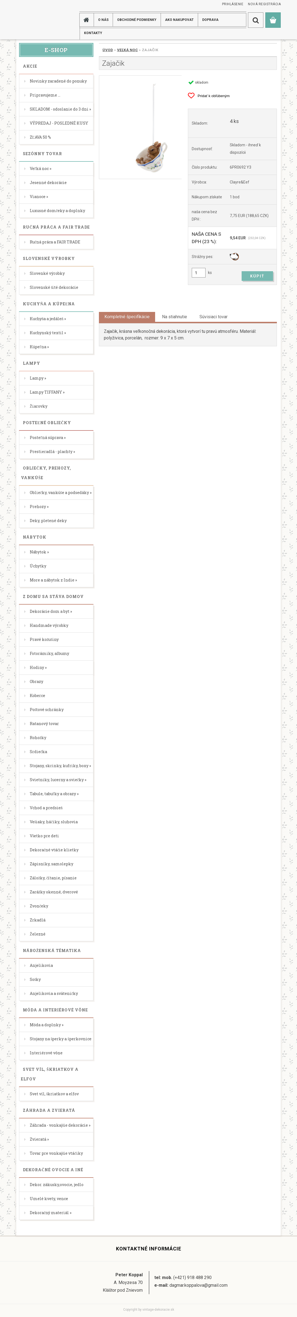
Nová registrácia (264, 4)
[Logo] (38, 19)
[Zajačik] (140, 127)
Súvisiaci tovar (213, 316)
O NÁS (103, 20)
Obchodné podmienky (136, 20)
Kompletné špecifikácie (127, 316)
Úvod (107, 50)
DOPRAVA (210, 20)
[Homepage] (87, 19)
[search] (255, 20)
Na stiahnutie (174, 316)
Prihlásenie (233, 4)
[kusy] (199, 273)
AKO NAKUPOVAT (179, 20)
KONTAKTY (93, 33)
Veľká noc (127, 50)
